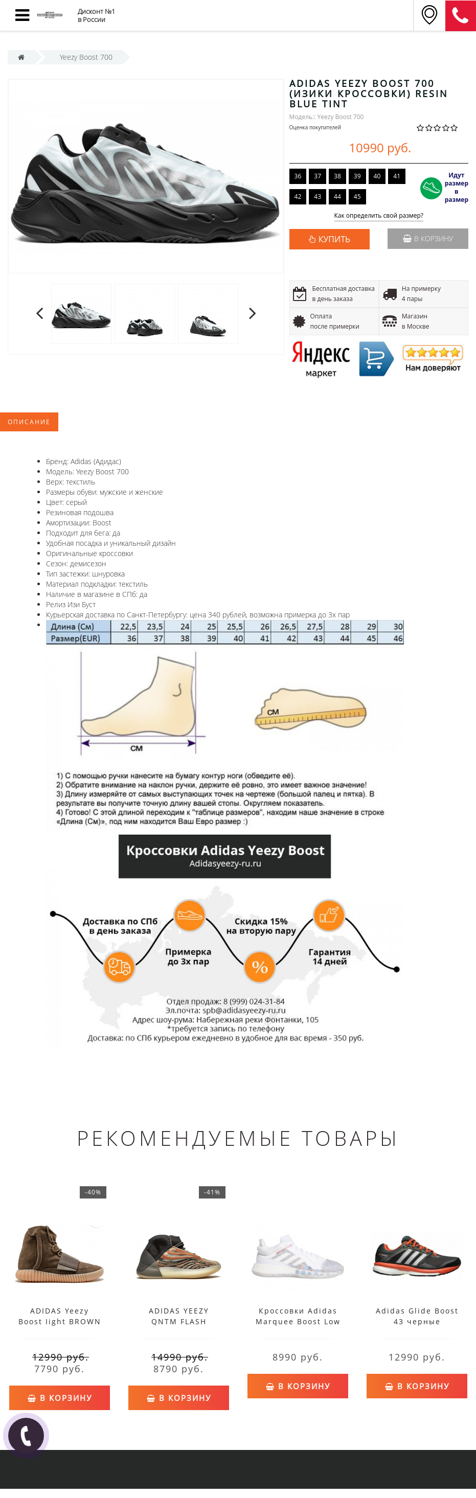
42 (298, 196)
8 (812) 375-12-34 (460, 16)
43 (317, 196)
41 (396, 176)
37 (317, 176)
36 (298, 176)
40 (377, 176)
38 (337, 176)
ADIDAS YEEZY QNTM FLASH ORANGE (179, 1321)
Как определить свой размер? (379, 216)
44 (337, 196)
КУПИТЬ (334, 239)
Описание (29, 422)
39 (357, 176)
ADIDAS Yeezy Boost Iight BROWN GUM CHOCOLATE (59, 1321)
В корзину (428, 238)
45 (357, 196)
